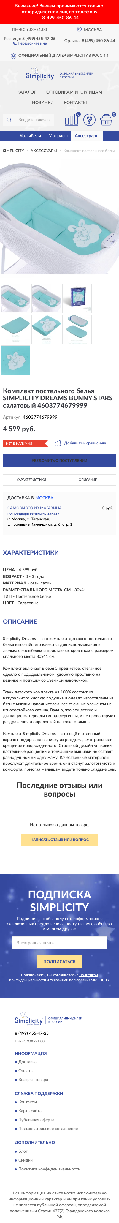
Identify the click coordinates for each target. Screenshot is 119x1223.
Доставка (27, 1062)
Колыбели (30, 136)
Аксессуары (87, 136)
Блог (23, 1151)
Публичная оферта (36, 1120)
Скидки (25, 1160)
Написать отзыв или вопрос (60, 840)
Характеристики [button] (31, 479)
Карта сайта (30, 1111)
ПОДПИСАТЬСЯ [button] (59, 962)
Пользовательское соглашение (48, 1129)
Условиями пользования (70, 980)
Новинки (43, 103)
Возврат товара (33, 1080)
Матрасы (58, 136)
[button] (30, 43)
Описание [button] (88, 479)
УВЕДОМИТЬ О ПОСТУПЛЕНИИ (59, 460)
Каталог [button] (26, 92)
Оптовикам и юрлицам (74, 92)
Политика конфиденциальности (49, 1169)
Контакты (75, 103)
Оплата (25, 1071)
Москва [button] (44, 498)
